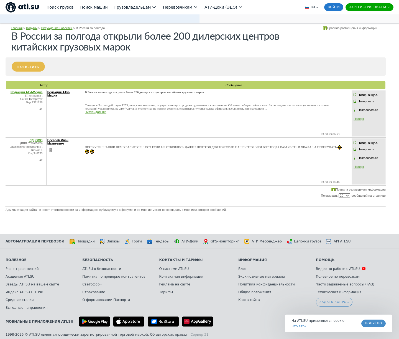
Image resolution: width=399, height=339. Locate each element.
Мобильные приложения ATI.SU (39, 321)
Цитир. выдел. (368, 95)
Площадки (82, 241)
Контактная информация (181, 277)
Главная (16, 28)
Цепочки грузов (304, 241)
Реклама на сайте (174, 284)
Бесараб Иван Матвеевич (57, 141)
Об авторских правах (168, 335)
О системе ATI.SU (174, 269)
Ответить (29, 67)
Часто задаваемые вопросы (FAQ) (345, 284)
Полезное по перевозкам (338, 277)
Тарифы (166, 292)
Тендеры (158, 241)
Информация (252, 260)
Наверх (359, 118)
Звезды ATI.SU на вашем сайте (32, 284)
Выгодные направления (26, 308)
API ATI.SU (338, 241)
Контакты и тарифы (181, 260)
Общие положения (254, 292)
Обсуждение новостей (57, 28)
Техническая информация (339, 292)
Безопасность (97, 260)
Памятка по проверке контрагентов (113, 277)
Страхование (93, 292)
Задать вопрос (334, 302)
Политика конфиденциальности (266, 284)
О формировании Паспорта (106, 300)
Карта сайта (249, 300)
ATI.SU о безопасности (101, 269)
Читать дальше (95, 111)
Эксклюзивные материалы (261, 277)
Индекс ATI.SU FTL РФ (24, 292)
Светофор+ (92, 284)
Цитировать (366, 101)
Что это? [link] (298, 326)
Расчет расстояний (22, 269)
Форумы (31, 28)
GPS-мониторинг (221, 241)
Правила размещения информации (352, 28)
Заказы (110, 241)
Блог (242, 269)
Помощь (325, 260)
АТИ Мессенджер (263, 241)
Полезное (16, 260)
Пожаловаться (368, 110)
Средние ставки (20, 300)
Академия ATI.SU (20, 277)
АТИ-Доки (186, 241)
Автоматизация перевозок (35, 241)
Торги (133, 241)
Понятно (373, 323)
